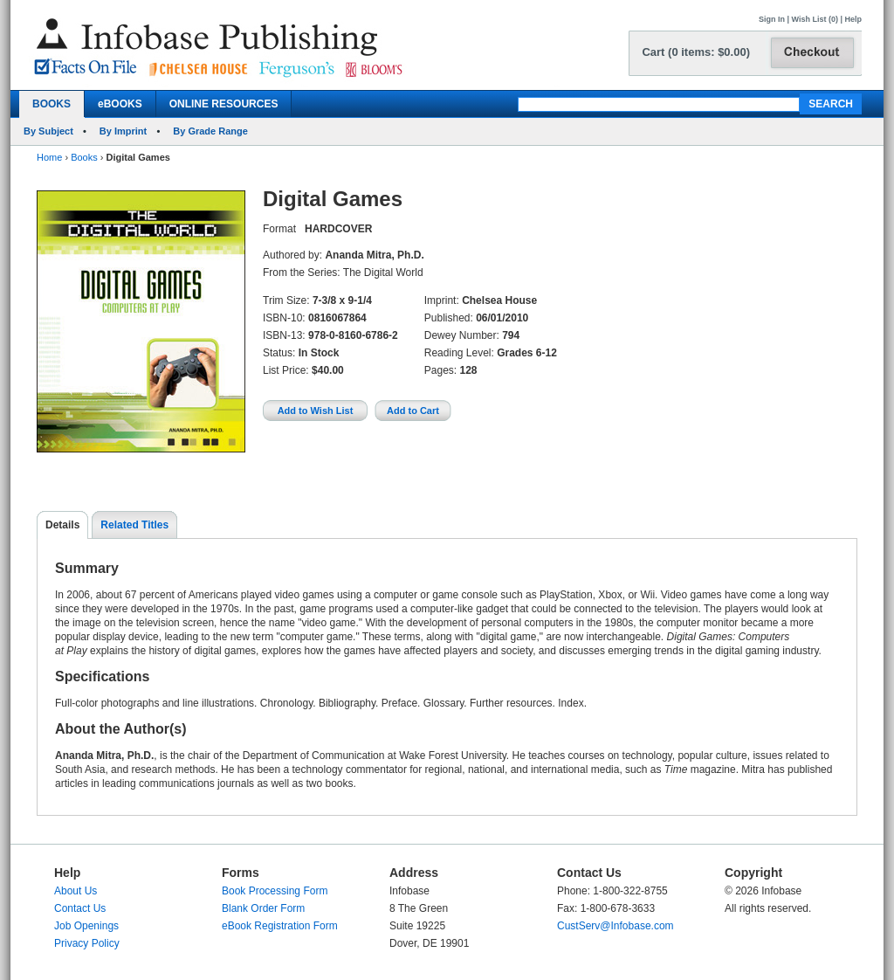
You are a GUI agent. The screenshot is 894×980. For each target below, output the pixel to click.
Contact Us (80, 908)
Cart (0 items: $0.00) (696, 52)
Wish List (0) (815, 19)
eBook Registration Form (280, 926)
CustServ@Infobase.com (615, 926)
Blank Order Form (263, 908)
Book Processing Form (274, 891)
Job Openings (86, 926)
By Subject (48, 131)
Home (49, 157)
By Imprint (123, 131)
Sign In (772, 19)
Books (84, 157)
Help (853, 19)
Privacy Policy (87, 943)
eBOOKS (120, 104)
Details (62, 525)
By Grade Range (210, 131)
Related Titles (134, 525)
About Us (75, 891)
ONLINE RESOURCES (224, 104)
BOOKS (51, 104)
